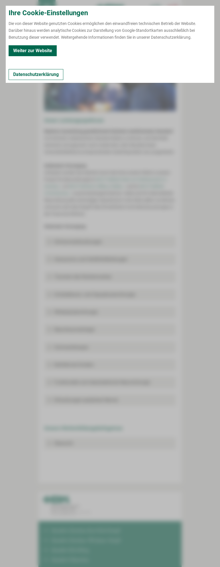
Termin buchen (64, 8)
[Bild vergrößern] (110, 84)
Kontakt (48, 48)
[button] (110, 242)
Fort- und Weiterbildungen (111, 48)
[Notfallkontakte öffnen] (173, 8)
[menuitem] (47, 8)
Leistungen (72, 48)
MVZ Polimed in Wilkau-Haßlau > (97, 186)
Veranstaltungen (155, 48)
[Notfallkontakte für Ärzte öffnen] (155, 8)
